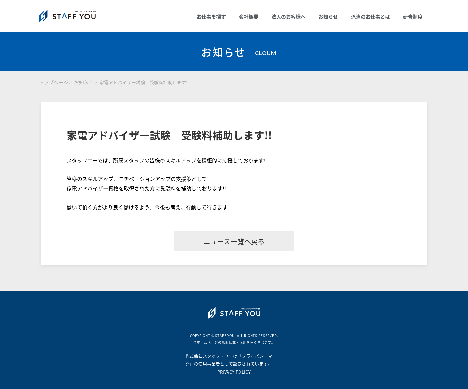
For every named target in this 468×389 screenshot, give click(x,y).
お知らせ (328, 16)
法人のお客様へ (288, 16)
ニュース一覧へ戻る (234, 241)
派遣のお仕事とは (370, 16)
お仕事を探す (211, 16)
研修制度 (412, 16)
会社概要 (248, 16)
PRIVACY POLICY (234, 372)
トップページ (53, 82)
